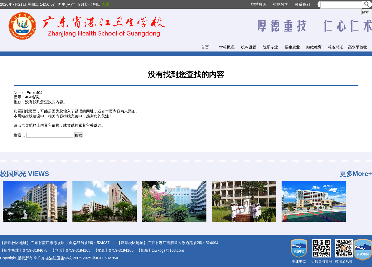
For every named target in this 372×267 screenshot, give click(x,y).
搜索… (19, 135)
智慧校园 (258, 4)
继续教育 (314, 47)
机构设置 (248, 47)
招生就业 (292, 47)
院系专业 (270, 47)
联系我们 (302, 4)
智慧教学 (280, 4)
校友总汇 (335, 47)
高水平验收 (357, 47)
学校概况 (226, 47)
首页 (205, 47)
